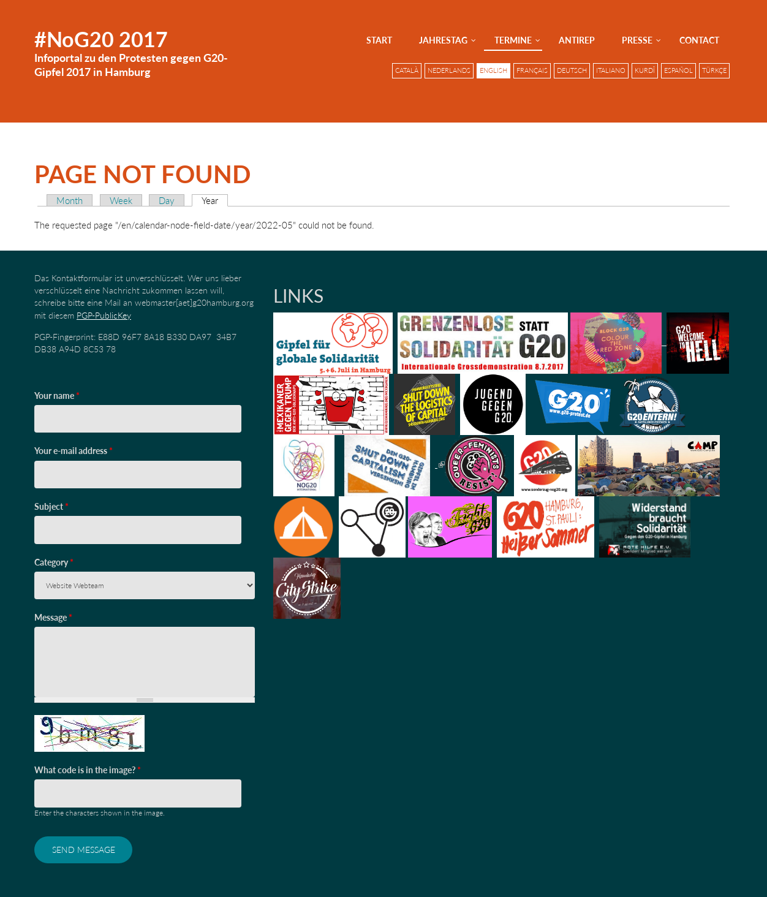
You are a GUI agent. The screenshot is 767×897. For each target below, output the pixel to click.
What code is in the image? (87, 770)
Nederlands (449, 70)
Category (54, 562)
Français (532, 70)
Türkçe (714, 70)
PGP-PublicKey (104, 315)
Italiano (610, 70)
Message (53, 617)
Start (379, 40)
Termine (513, 40)
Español (678, 70)
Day (167, 200)
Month (69, 200)
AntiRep (577, 40)
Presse (637, 40)
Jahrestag (443, 40)
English (493, 70)
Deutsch (572, 70)
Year (215, 200)
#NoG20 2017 (101, 38)
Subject (51, 506)
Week (121, 200)
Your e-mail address (73, 450)
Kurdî (645, 70)
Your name (57, 395)
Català (406, 70)
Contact (699, 40)
